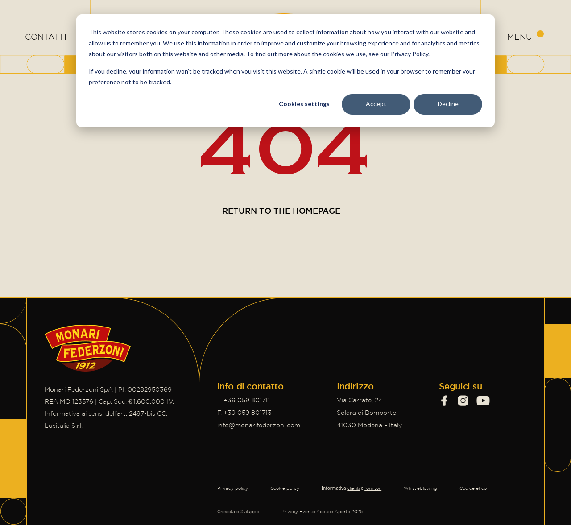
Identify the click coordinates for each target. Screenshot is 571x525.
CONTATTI (45, 36)
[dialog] (285, 70)
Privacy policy (232, 488)
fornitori (372, 488)
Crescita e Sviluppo (238, 511)
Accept (376, 103)
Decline (448, 103)
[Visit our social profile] (444, 400)
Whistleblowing (420, 488)
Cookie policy (284, 488)
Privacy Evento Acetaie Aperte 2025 (322, 511)
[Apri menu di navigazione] (525, 37)
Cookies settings (304, 103)
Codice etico (473, 488)
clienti (353, 488)
